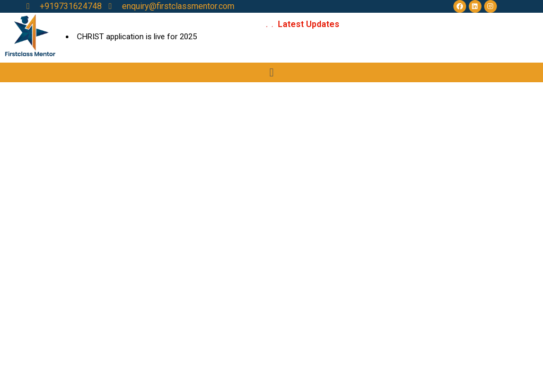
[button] (271, 72)
